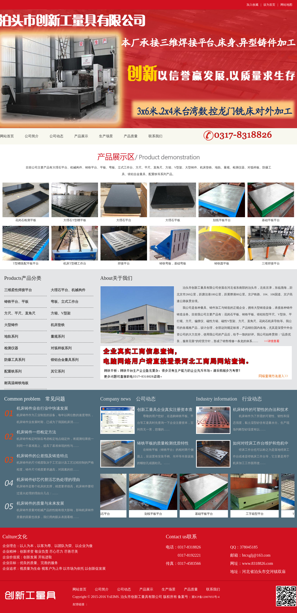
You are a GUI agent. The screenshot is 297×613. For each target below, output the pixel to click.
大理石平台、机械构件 (68, 290)
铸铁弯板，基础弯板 (172, 263)
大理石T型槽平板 (74, 220)
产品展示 (81, 136)
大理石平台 (123, 220)
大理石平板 (172, 220)
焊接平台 (124, 263)
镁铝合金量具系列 (64, 360)
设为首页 (269, 4)
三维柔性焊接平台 (18, 290)
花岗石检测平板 (25, 220)
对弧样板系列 (61, 348)
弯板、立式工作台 (64, 302)
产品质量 (131, 136)
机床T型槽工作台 (74, 263)
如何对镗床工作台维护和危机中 (260, 443)
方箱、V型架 (61, 313)
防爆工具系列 (14, 360)
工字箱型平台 (257, 514)
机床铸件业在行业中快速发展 (42, 408)
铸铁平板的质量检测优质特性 (163, 443)
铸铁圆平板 (221, 263)
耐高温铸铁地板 (16, 383)
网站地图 (286, 4)
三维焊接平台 (271, 263)
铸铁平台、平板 (16, 302)
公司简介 (32, 136)
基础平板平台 (271, 220)
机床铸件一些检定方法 (36, 432)
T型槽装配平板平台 (25, 263)
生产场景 (106, 136)
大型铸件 (11, 325)
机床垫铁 (58, 325)
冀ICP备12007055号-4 (206, 597)
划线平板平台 (222, 220)
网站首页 (7, 136)
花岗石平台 (105, 514)
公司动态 (56, 136)
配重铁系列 (13, 371)
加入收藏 (252, 4)
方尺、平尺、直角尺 (19, 313)
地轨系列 (11, 336)
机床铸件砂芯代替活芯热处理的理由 (48, 479)
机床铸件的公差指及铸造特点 (42, 456)
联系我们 (155, 136)
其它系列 (58, 371)
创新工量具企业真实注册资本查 (165, 409)
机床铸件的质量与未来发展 (40, 503)
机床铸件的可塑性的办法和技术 (260, 409)
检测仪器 (11, 348)
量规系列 (58, 336)
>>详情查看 (268, 341)
